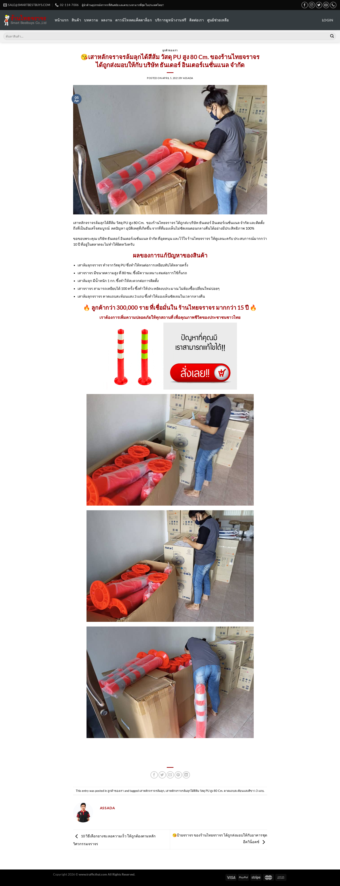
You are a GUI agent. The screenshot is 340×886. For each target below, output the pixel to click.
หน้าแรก (61, 20)
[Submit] (332, 36)
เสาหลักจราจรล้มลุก (151, 791)
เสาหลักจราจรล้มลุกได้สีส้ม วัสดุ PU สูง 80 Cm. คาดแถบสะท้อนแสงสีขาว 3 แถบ (215, 791)
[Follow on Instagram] (312, 5)
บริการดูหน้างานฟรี (170, 20)
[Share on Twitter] (162, 775)
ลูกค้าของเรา (170, 50)
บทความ (91, 20)
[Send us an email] (326, 5)
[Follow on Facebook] (304, 5)
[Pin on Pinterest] (178, 775)
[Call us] (333, 5)
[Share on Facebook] (154, 775)
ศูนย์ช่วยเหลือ (218, 20)
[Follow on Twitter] (319, 5)
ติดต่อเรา (196, 20)
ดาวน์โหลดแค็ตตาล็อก (133, 20)
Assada (188, 78)
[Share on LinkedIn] (186, 775)
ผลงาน (106, 20)
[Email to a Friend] (170, 775)
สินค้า (76, 20)
